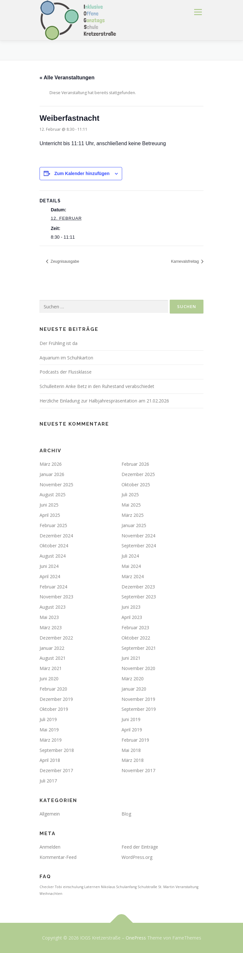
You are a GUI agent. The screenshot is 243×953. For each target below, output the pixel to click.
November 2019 (138, 699)
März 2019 (51, 740)
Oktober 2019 (54, 709)
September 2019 (139, 709)
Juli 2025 (130, 494)
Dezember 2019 (56, 699)
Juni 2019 (131, 719)
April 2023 (132, 617)
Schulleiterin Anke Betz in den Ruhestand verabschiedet (97, 386)
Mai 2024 (131, 566)
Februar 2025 (53, 525)
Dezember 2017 (56, 770)
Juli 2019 (48, 719)
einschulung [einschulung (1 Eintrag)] (73, 887)
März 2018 (133, 760)
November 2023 (56, 597)
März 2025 (133, 515)
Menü (197, 12)
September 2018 (57, 750)
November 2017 (138, 770)
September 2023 (139, 597)
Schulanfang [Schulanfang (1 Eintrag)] (126, 887)
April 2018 (50, 760)
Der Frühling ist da (58, 343)
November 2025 (56, 484)
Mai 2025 (131, 505)
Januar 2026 (52, 474)
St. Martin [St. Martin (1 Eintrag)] (166, 887)
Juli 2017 (48, 781)
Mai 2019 (49, 730)
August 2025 (53, 494)
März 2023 (51, 627)
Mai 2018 (131, 750)
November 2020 (138, 668)
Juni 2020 (49, 678)
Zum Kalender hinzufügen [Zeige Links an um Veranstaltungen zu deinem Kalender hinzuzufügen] (82, 173)
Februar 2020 (53, 689)
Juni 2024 (49, 566)
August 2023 (53, 607)
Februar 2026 (135, 464)
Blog (126, 814)
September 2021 (139, 648)
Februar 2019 (135, 740)
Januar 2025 (134, 525)
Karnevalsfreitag (185, 261)
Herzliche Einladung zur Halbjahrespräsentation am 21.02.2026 (104, 401)
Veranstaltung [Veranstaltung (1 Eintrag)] (187, 887)
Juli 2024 (130, 556)
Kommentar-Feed (58, 857)
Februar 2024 (53, 587)
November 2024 (138, 536)
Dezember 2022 (56, 638)
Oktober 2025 (136, 484)
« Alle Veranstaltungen (67, 77)
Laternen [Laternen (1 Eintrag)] (92, 887)
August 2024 (53, 556)
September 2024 (139, 546)
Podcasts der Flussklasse (66, 372)
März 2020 (133, 678)
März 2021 (51, 668)
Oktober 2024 (54, 546)
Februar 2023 (135, 627)
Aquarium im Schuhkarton (66, 358)
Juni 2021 (131, 658)
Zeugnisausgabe (64, 261)
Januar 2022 (52, 648)
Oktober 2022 (136, 638)
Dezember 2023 (138, 587)
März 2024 (133, 576)
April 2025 (50, 515)
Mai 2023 (49, 617)
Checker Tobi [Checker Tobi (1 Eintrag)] (51, 887)
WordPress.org (137, 857)
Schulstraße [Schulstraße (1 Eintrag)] (147, 887)
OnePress (136, 938)
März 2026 (51, 464)
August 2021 (53, 658)
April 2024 (50, 576)
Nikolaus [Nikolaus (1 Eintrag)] (108, 887)
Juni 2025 (49, 505)
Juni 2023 (131, 607)
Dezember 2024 (56, 536)
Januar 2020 (134, 689)
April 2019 (132, 730)
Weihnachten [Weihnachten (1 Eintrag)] (51, 893)
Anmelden (50, 847)
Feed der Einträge (140, 847)
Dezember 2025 (138, 474)
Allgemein (50, 814)
